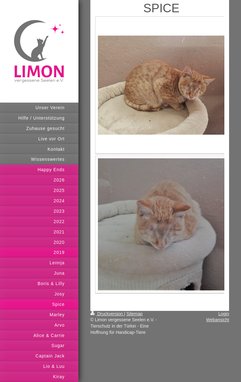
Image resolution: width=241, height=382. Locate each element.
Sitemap (134, 313)
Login (223, 313)
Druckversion (107, 313)
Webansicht (217, 319)
